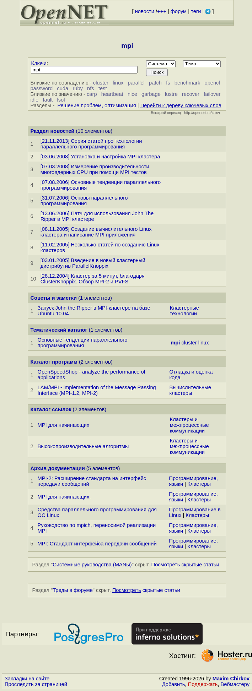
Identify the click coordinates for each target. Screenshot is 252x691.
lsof (61, 100)
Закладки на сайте (27, 678)
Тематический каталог (58, 330)
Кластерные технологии (184, 310)
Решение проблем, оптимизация (96, 105)
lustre (171, 94)
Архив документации (57, 468)
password (41, 88)
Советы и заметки (53, 298)
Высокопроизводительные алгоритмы (83, 446)
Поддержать (203, 684)
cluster (100, 83)
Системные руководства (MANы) (92, 564)
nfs (90, 88)
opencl (212, 83)
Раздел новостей (52, 131)
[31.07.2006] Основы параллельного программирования (84, 200)
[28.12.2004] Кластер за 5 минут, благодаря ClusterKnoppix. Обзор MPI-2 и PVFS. (93, 278)
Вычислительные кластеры (190, 390)
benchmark (187, 83)
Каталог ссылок (50, 409)
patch (155, 83)
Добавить (173, 684)
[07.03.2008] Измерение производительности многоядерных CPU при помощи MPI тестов (95, 169)
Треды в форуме (73, 590)
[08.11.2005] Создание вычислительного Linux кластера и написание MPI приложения (96, 232)
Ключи (39, 63)
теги (196, 11)
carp (92, 94)
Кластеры (199, 484)
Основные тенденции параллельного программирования (83, 342)
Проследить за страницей (36, 684)
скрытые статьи (185, 564)
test (102, 88)
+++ (161, 11)
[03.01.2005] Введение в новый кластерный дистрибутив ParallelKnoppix (93, 263)
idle (34, 100)
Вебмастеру (235, 684)
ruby (78, 88)
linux (118, 83)
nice (132, 94)
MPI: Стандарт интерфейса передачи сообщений (97, 543)
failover (212, 94)
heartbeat (112, 94)
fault (48, 100)
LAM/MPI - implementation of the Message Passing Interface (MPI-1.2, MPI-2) (97, 390)
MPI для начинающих (64, 425)
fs (168, 83)
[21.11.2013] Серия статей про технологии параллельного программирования (91, 143)
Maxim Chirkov (231, 678)
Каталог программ (53, 362)
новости (144, 11)
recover (190, 94)
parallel (136, 83)
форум (179, 11)
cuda (62, 88)
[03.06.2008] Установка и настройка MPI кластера (100, 156)
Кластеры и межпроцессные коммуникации (189, 425)
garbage (151, 94)
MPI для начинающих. (64, 497)
